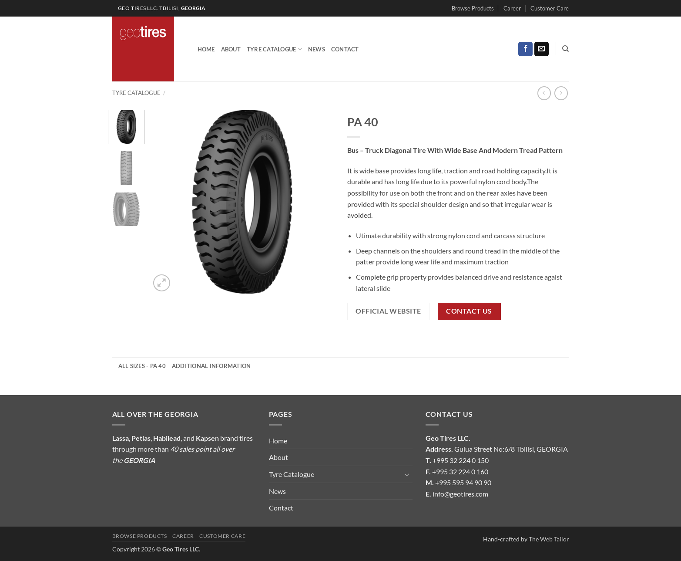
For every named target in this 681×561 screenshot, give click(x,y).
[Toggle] (407, 474)
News (316, 49)
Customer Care (549, 8)
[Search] (565, 49)
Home (206, 49)
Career (512, 8)
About (231, 49)
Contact (345, 49)
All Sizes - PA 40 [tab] (142, 365)
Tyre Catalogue (274, 49)
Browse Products (473, 8)
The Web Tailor (549, 539)
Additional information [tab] (211, 365)
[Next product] (544, 93)
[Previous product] (561, 93)
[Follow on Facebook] (525, 49)
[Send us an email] (541, 49)
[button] (161, 282)
